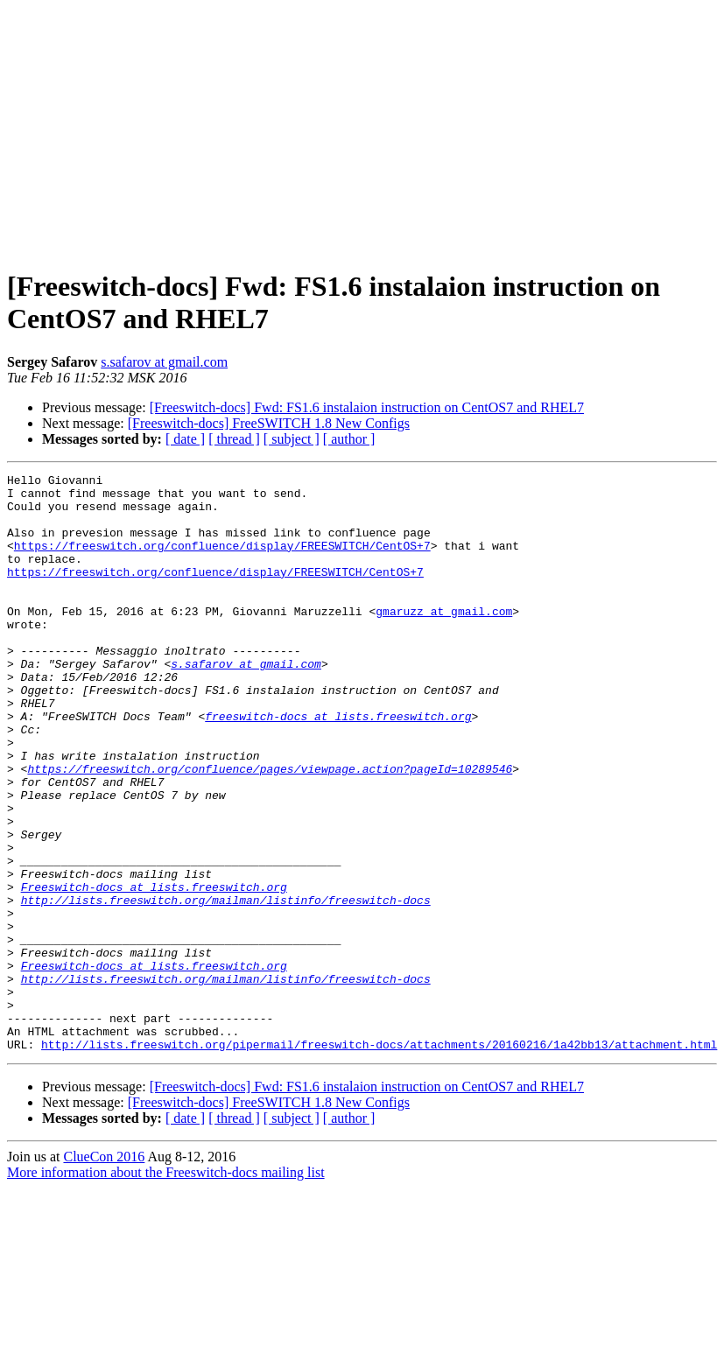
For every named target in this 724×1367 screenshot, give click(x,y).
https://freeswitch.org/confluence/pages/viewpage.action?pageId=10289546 (269, 829)
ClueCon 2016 (103, 1272)
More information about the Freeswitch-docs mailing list (166, 1287)
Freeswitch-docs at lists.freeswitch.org (154, 970)
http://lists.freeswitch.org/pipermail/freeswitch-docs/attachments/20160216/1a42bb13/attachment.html (379, 1159)
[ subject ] (292, 438)
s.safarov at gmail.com (164, 361)
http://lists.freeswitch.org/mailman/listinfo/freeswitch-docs (226, 986)
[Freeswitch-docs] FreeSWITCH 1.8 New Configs (269, 423)
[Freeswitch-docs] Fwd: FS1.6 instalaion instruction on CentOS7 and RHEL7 (367, 407)
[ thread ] (234, 438)
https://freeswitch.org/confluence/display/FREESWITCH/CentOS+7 (222, 561)
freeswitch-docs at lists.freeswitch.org (338, 766)
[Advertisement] (362, 129)
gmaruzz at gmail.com (444, 640)
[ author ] (349, 438)
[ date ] (185, 438)
